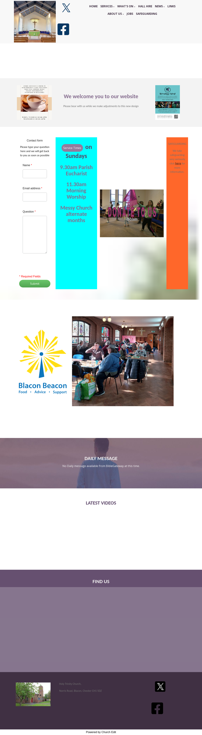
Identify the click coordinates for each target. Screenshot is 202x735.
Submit (34, 284)
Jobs (130, 14)
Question (29, 211)
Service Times (72, 148)
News (159, 6)
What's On (125, 6)
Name (27, 165)
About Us (115, 14)
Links (171, 6)
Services (106, 6)
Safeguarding (146, 14)
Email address (32, 188)
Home (93, 6)
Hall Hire (145, 6)
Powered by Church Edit (101, 732)
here (178, 163)
